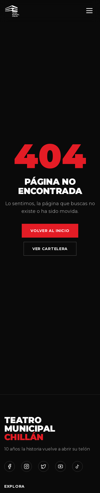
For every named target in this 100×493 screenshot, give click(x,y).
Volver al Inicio (50, 230)
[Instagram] (26, 466)
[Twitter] (43, 466)
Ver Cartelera (50, 248)
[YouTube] (60, 466)
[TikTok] (77, 466)
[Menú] (89, 11)
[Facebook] (9, 466)
